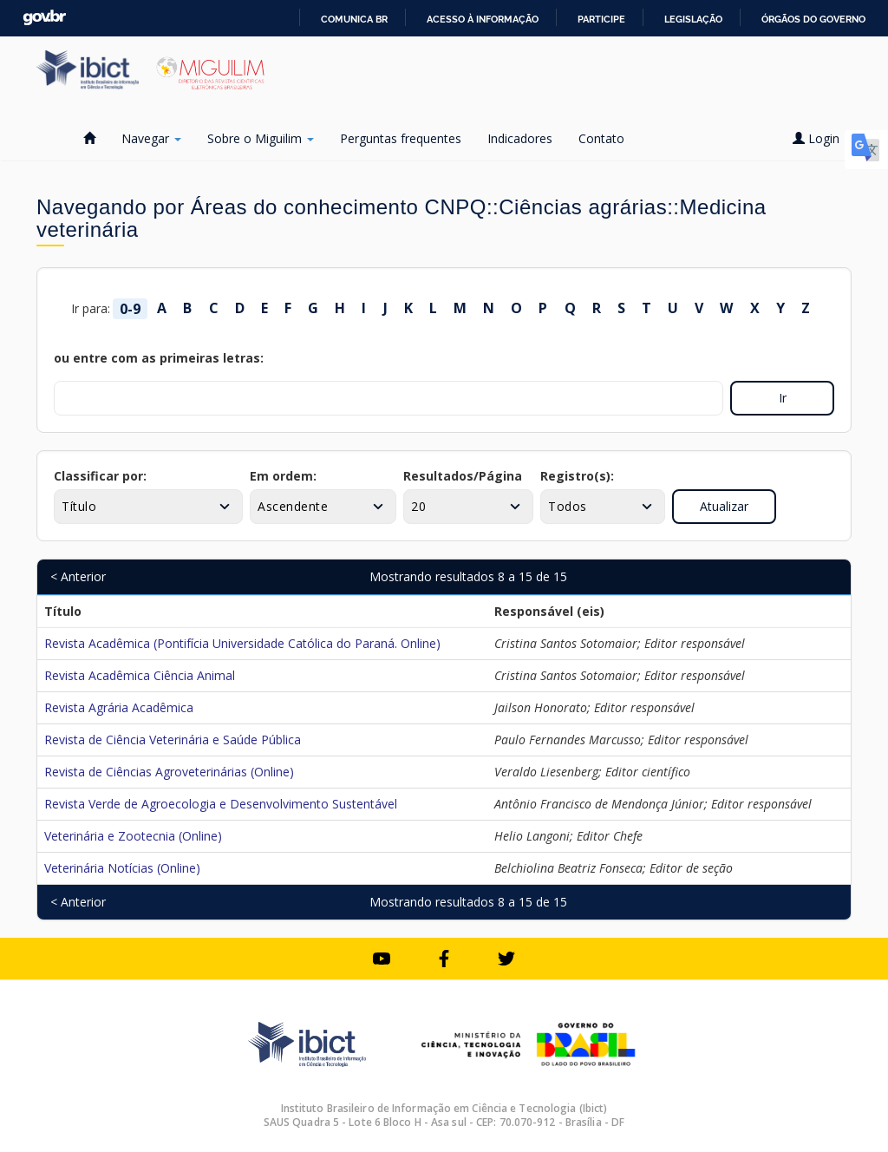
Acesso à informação (483, 19)
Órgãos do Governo (813, 19)
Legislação (693, 19)
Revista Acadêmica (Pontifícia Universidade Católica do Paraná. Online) (242, 643)
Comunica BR (354, 19)
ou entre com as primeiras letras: (159, 358)
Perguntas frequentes (400, 138)
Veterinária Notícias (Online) (122, 868)
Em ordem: (283, 476)
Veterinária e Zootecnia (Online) (133, 836)
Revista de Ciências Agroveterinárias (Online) (169, 771)
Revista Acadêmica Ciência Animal (139, 675)
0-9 (130, 308)
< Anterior (78, 576)
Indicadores (519, 138)
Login (822, 138)
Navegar (151, 138)
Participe (601, 19)
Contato (601, 138)
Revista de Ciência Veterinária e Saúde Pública (172, 739)
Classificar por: (100, 476)
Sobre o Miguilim (260, 138)
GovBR (44, 18)
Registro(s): (577, 476)
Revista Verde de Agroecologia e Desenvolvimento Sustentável (220, 803)
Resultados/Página (462, 476)
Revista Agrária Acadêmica (118, 707)
